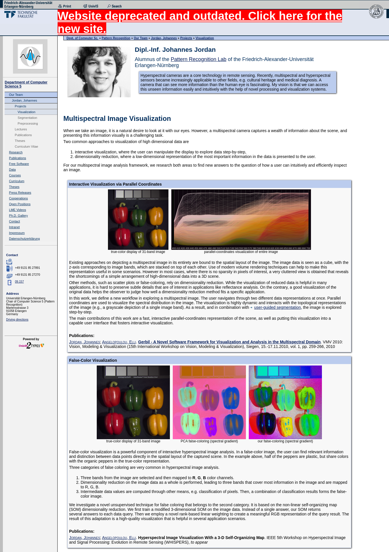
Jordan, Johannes (24, 100)
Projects (20, 106)
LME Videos (17, 210)
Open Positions (20, 204)
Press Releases (20, 192)
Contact (14, 221)
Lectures (21, 129)
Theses (20, 140)
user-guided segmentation (275, 307)
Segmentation (27, 117)
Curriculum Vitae (26, 146)
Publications (23, 135)
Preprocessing (28, 123)
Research (15, 152)
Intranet (14, 227)
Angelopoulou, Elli (119, 342)
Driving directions (17, 319)
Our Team (16, 94)
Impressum (16, 233)
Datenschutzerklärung (24, 238)
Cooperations (18, 198)
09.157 (19, 281)
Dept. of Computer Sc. (82, 38)
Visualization (26, 112)
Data (12, 169)
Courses (15, 175)
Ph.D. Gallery (18, 215)
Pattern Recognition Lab (198, 59)
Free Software (19, 163)
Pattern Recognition (116, 38)
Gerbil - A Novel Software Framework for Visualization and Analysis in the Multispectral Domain (229, 342)
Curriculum (16, 181)
